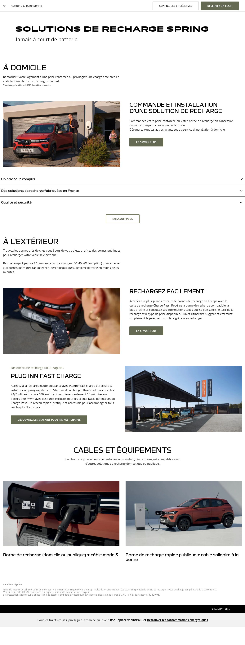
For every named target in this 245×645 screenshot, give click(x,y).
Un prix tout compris (18, 179)
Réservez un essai (219, 6)
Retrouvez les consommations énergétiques (177, 620)
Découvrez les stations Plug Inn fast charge (49, 420)
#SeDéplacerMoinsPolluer (128, 620)
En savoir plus (146, 142)
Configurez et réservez (175, 6)
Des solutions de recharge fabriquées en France (40, 190)
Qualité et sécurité (16, 202)
